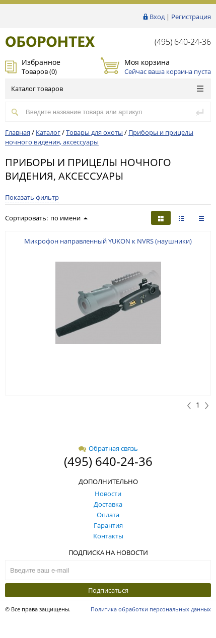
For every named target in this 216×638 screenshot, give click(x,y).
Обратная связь (108, 448)
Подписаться (108, 590)
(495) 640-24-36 (183, 41)
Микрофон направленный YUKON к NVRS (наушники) (108, 241)
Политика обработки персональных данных (151, 609)
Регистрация (191, 16)
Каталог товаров (107, 88)
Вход (157, 16)
